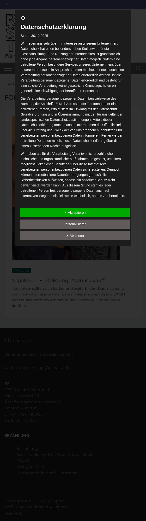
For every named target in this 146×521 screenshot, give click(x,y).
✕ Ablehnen (75, 235)
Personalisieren (75, 224)
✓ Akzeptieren (74, 212)
